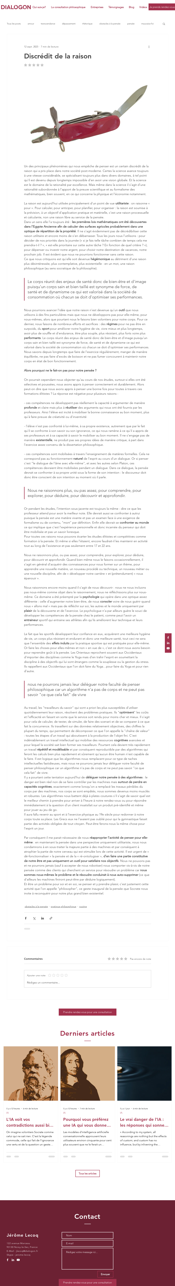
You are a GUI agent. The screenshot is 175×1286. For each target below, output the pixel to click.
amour (31, 23)
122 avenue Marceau (18, 1243)
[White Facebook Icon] (168, 637)
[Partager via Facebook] (25, 918)
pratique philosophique (63, 906)
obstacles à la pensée (109, 23)
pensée (130, 23)
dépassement (68, 23)
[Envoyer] (105, 1274)
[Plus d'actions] (149, 47)
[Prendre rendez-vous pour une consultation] (87, 1012)
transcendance (48, 23)
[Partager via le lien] (51, 918)
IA (7, 1112)
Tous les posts (14, 23)
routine (83, 906)
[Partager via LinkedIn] (42, 918)
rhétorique (87, 23)
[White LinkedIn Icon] (168, 643)
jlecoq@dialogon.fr (27, 1251)
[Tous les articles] (87, 1173)
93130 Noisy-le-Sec (18, 1247)
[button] (97, 7)
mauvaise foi (147, 23)
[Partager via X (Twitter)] (34, 918)
